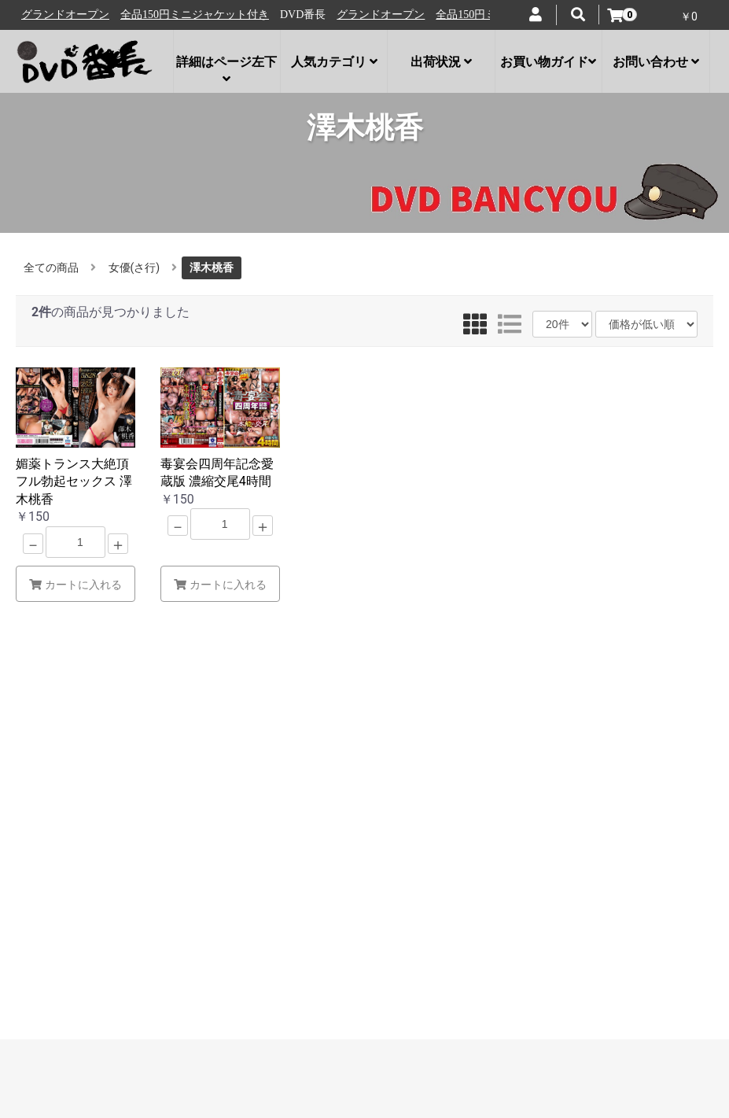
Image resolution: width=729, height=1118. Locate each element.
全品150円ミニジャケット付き (202, 14)
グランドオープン (73, 14)
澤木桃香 (212, 267)
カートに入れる (75, 584)
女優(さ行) (134, 267)
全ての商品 (51, 267)
